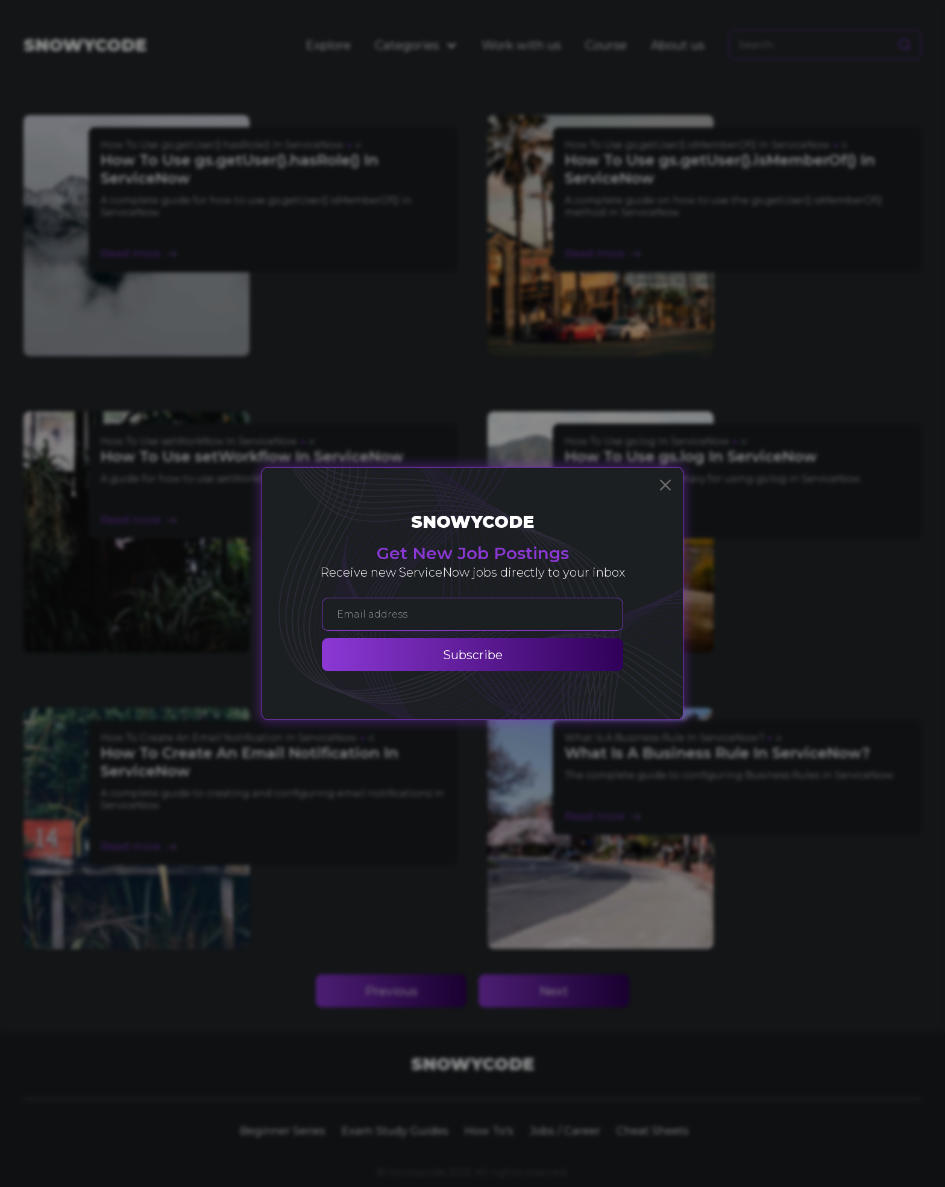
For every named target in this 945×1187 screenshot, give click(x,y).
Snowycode (472, 522)
